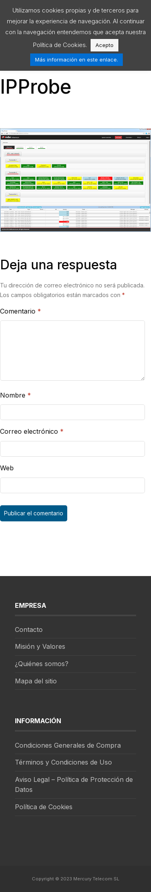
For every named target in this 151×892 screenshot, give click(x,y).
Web (7, 468)
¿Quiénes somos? (41, 664)
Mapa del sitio (36, 681)
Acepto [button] (104, 45)
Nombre (15, 395)
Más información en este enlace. (76, 59)
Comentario (20, 311)
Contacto (29, 629)
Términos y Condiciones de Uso (63, 762)
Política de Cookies (43, 807)
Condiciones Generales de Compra (68, 745)
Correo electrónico (32, 431)
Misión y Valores (40, 646)
